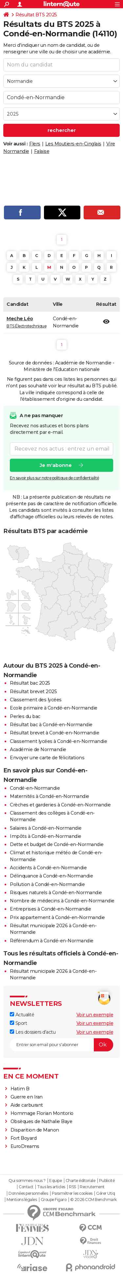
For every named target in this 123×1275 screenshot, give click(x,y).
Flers (34, 144)
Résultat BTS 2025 (36, 15)
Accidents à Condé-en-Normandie (48, 868)
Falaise (42, 151)
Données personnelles (28, 1193)
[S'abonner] (61, 1044)
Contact (26, 1187)
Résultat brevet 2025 (33, 691)
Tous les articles (51, 1187)
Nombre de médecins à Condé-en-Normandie (62, 901)
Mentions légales (22, 1199)
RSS (72, 1187)
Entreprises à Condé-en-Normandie (50, 909)
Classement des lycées (36, 700)
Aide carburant (26, 1105)
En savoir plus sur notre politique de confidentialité (54, 477)
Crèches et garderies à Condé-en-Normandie (60, 805)
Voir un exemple (94, 1015)
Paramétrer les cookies (72, 1193)
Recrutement (92, 1187)
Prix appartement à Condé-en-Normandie (57, 917)
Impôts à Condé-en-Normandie (45, 836)
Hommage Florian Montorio (41, 1113)
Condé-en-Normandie (35, 788)
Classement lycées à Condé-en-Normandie (58, 741)
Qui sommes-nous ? (27, 1180)
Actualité (22, 1015)
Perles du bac (25, 716)
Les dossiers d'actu (32, 1032)
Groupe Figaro (54, 1199)
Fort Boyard (23, 1138)
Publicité (107, 1180)
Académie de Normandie (38, 749)
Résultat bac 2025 (30, 683)
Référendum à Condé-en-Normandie (51, 941)
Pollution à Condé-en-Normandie (47, 884)
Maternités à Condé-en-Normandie (49, 796)
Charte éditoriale (80, 1180)
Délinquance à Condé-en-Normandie (51, 876)
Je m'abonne (56, 465)
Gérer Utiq (105, 1193)
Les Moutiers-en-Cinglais (73, 144)
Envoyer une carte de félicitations (47, 758)
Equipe (55, 1180)
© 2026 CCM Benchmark (93, 1199)
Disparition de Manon (34, 1130)
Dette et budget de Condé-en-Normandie (57, 844)
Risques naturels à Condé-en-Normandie (56, 893)
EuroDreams (24, 1146)
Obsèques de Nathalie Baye (41, 1121)
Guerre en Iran (26, 1097)
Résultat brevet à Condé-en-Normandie (54, 733)
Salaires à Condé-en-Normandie (46, 828)
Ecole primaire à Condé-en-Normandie (53, 708)
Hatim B (20, 1089)
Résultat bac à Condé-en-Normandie (51, 725)
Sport (18, 1023)
